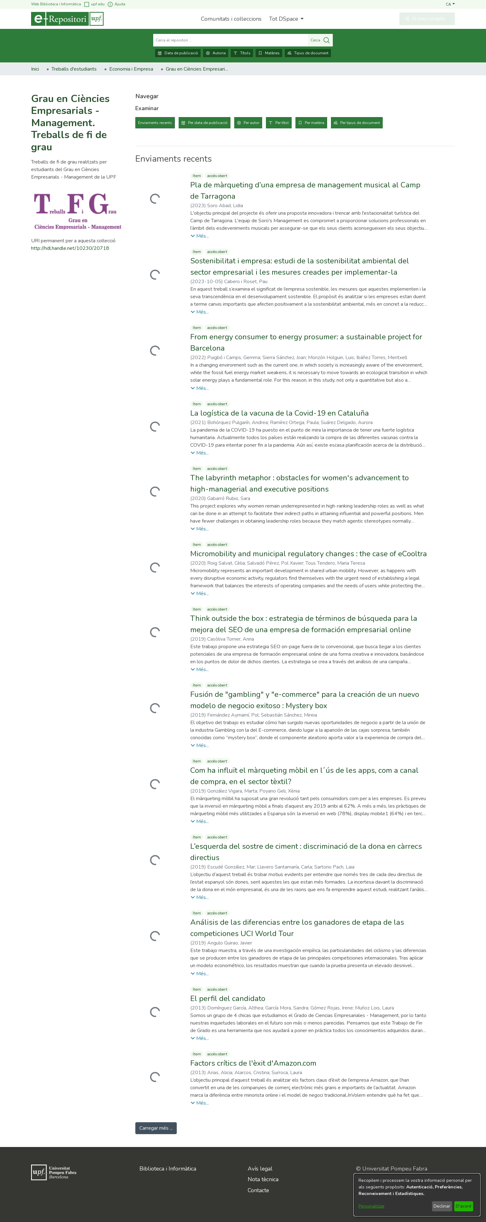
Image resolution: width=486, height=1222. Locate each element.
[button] (450, 4)
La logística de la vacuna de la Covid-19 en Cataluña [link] (279, 413)
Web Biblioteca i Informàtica (56, 4)
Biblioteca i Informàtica (167, 1168)
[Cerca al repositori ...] (230, 40)
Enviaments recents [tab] (155, 122)
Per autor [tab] (251, 122)
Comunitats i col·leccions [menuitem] (231, 19)
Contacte (258, 1190)
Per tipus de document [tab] (360, 122)
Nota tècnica (263, 1179)
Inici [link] (35, 69)
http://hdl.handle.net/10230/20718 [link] (70, 248)
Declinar (442, 1206)
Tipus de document (307, 53)
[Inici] (67, 19)
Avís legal (260, 1168)
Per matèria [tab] (314, 122)
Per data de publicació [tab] (208, 122)
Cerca (320, 40)
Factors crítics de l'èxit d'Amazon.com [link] (253, 1063)
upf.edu (94, 4)
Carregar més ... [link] (156, 1128)
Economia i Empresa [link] (131, 69)
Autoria (216, 53)
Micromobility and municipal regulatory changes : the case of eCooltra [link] (308, 554)
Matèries (269, 53)
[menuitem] (285, 19)
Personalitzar (372, 1206)
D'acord (463, 1206)
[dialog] (417, 1195)
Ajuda (116, 4)
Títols (242, 53)
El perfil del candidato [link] (227, 998)
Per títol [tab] (282, 122)
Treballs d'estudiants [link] (74, 69)
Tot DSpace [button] (283, 19)
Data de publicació (178, 53)
